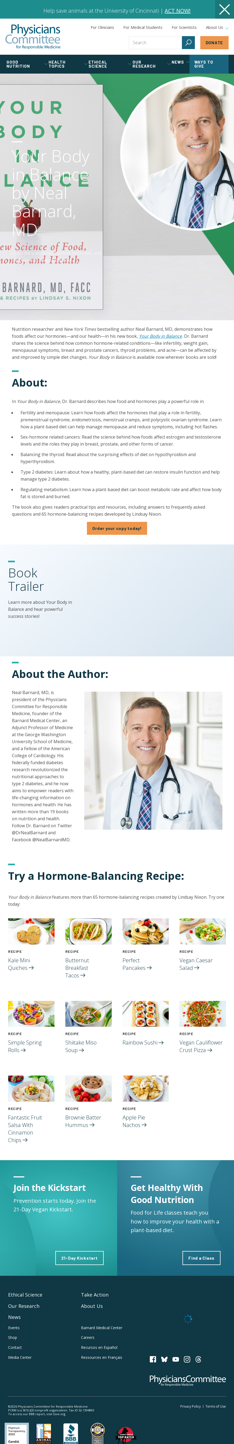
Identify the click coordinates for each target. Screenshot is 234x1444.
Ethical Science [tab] (110, 64)
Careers (87, 1337)
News (14, 1317)
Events (14, 1327)
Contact (15, 1347)
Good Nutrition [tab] (27, 64)
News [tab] (180, 62)
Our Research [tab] (151, 64)
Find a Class (201, 1257)
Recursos (99, 1347)
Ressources (101, 1357)
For (142, 27)
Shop (12, 1337)
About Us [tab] (217, 27)
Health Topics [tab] (68, 64)
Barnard (101, 1327)
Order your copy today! (117, 528)
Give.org (59, 1414)
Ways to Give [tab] (203, 64)
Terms (215, 1406)
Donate (214, 42)
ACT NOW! (178, 10)
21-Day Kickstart (79, 1257)
